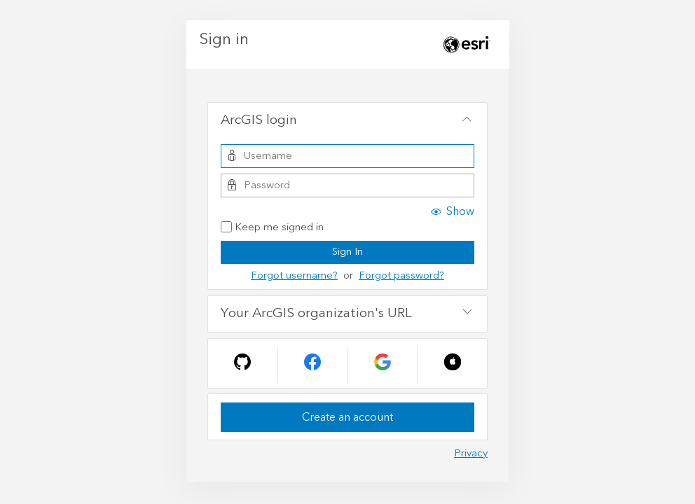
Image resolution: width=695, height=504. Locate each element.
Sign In (347, 251)
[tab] (347, 121)
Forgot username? (294, 275)
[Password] (347, 185)
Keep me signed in (272, 228)
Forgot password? (401, 275)
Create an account (347, 417)
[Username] (347, 156)
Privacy (471, 453)
